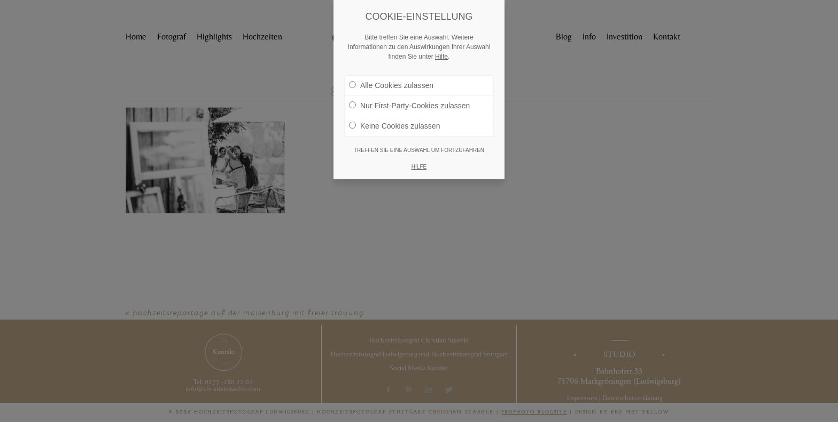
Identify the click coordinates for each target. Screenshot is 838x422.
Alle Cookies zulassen (391, 85)
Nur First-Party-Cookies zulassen (409, 105)
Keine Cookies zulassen (394, 126)
